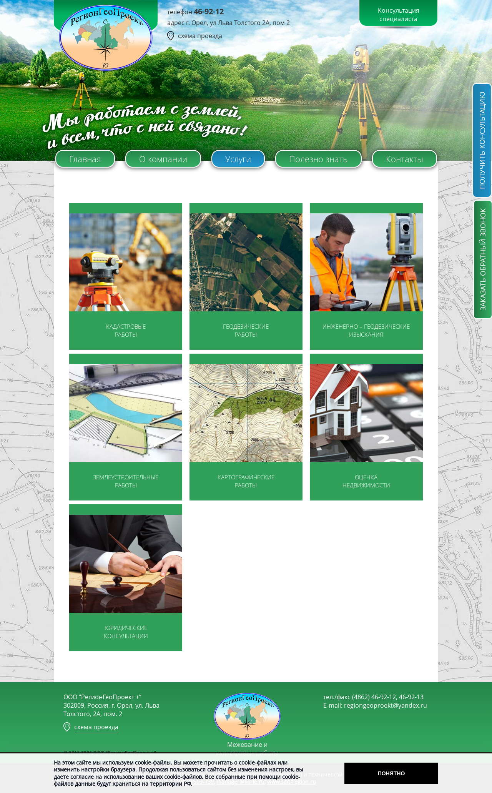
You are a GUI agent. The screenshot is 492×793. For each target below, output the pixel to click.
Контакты (404, 159)
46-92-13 (411, 697)
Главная (85, 159)
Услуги (238, 159)
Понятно (391, 773)
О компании (163, 159)
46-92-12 (209, 11)
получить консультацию (482, 140)
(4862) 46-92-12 (374, 697)
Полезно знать (318, 159)
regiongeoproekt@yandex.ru (385, 705)
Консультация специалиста (398, 14)
